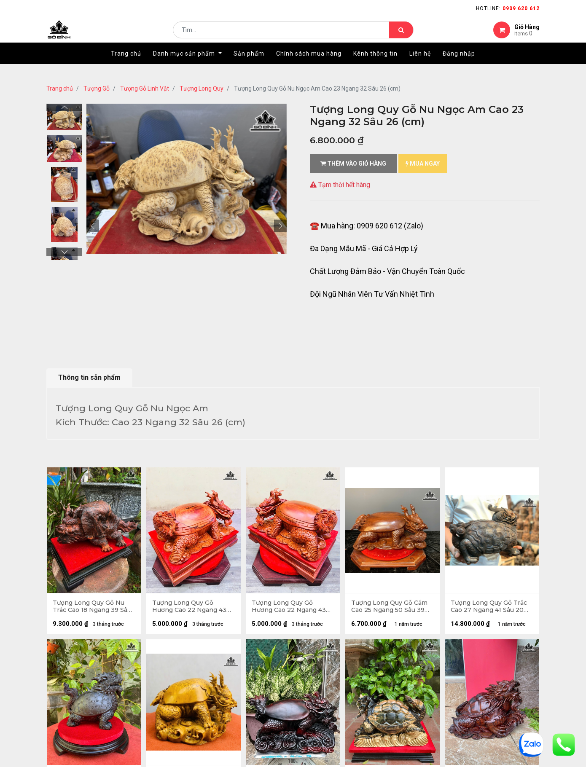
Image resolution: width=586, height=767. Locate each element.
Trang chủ (59, 88)
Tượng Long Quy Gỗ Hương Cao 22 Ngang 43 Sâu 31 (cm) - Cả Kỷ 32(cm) (192, 607)
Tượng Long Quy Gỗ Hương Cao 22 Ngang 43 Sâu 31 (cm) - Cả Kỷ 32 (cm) (292, 607)
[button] (92, 226)
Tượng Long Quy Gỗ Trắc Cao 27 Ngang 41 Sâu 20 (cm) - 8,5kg (489, 607)
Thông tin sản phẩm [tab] (89, 377)
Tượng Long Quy (201, 88)
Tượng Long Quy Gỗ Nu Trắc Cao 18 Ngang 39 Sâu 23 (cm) (92, 607)
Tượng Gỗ (96, 88)
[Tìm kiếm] (401, 36)
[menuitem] (126, 66)
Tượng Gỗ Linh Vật (144, 88)
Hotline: (508, 8)
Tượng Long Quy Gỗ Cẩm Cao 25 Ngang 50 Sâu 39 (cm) (390, 607)
